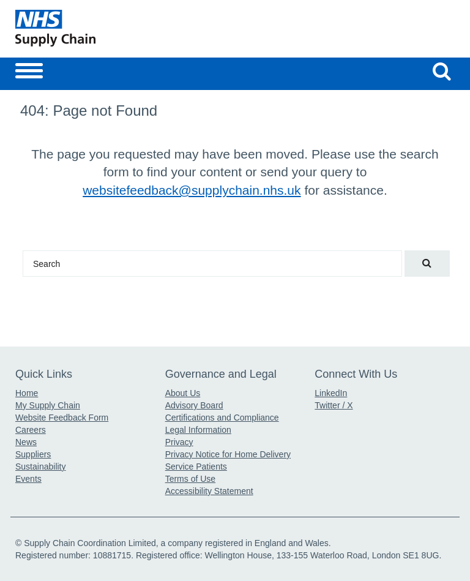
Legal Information (198, 430)
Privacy (179, 442)
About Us (183, 393)
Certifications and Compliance (222, 417)
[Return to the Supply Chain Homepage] (122, 28)
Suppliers (33, 454)
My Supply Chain (47, 405)
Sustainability (40, 466)
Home (26, 393)
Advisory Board (194, 405)
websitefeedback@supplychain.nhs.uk (191, 190)
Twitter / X (333, 405)
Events (28, 479)
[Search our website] (442, 71)
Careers (30, 430)
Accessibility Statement (209, 491)
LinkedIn (331, 393)
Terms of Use (190, 479)
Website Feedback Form (61, 417)
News (26, 442)
